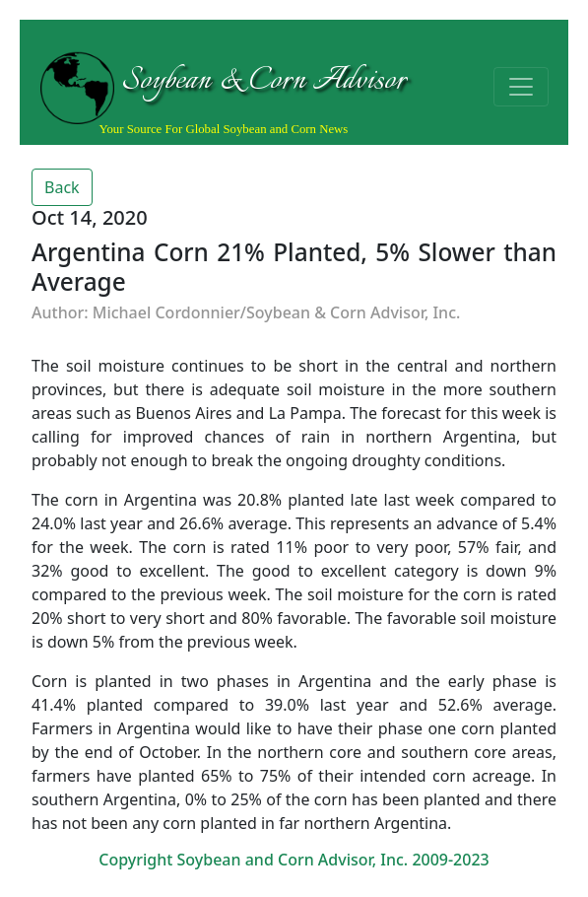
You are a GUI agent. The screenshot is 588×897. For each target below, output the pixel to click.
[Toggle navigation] (521, 86)
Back (62, 187)
